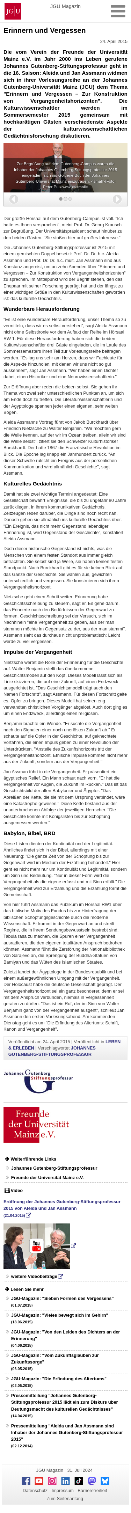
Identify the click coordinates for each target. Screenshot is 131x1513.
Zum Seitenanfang (64, 1498)
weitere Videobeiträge (34, 1276)
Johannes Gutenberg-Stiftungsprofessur (54, 1168)
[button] (13, 199)
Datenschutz (35, 1490)
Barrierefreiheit (92, 1490)
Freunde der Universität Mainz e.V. (47, 1177)
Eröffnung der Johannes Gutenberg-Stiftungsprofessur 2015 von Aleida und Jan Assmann (62, 1208)
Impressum (63, 1490)
